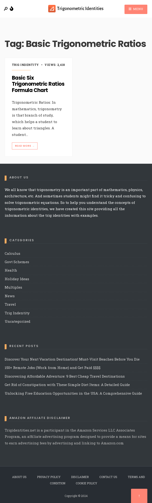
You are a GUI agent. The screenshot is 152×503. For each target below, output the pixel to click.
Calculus (12, 253)
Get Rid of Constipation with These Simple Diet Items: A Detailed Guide (67, 384)
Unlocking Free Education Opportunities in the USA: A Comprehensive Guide (73, 393)
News (10, 296)
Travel (10, 304)
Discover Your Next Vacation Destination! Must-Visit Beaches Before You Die (72, 359)
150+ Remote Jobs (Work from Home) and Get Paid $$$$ (52, 367)
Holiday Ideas (17, 278)
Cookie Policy (86, 483)
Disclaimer (80, 477)
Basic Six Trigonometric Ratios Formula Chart (38, 84)
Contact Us (108, 477)
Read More (25, 146)
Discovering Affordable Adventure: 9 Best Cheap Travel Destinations (65, 376)
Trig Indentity (25, 65)
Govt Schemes (17, 261)
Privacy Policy (49, 477)
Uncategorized (17, 321)
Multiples (13, 287)
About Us (19, 477)
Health (11, 270)
